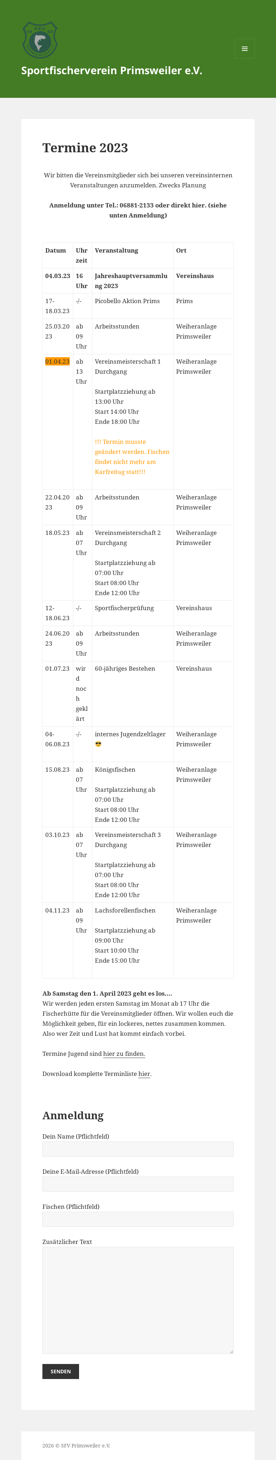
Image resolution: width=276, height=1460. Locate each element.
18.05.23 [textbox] (57, 532)
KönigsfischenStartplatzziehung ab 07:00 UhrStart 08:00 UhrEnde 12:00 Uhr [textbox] (125, 794)
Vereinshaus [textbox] (194, 668)
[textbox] (58, 255)
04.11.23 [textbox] (57, 910)
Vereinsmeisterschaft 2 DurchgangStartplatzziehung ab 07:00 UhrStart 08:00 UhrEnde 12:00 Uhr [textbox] (128, 562)
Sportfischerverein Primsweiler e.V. (111, 70)
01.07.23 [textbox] (57, 668)
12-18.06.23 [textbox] (57, 613)
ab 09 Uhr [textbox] (81, 920)
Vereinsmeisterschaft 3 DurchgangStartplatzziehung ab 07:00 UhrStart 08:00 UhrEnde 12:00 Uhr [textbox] (128, 864)
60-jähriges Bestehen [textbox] (125, 668)
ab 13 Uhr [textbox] (81, 371)
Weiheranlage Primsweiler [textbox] (196, 366)
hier (144, 1073)
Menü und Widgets (245, 58)
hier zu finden (123, 1053)
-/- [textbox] (78, 608)
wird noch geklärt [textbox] (82, 693)
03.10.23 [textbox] (57, 834)
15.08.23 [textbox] (57, 769)
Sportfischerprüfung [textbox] (124, 608)
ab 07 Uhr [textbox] (81, 542)
